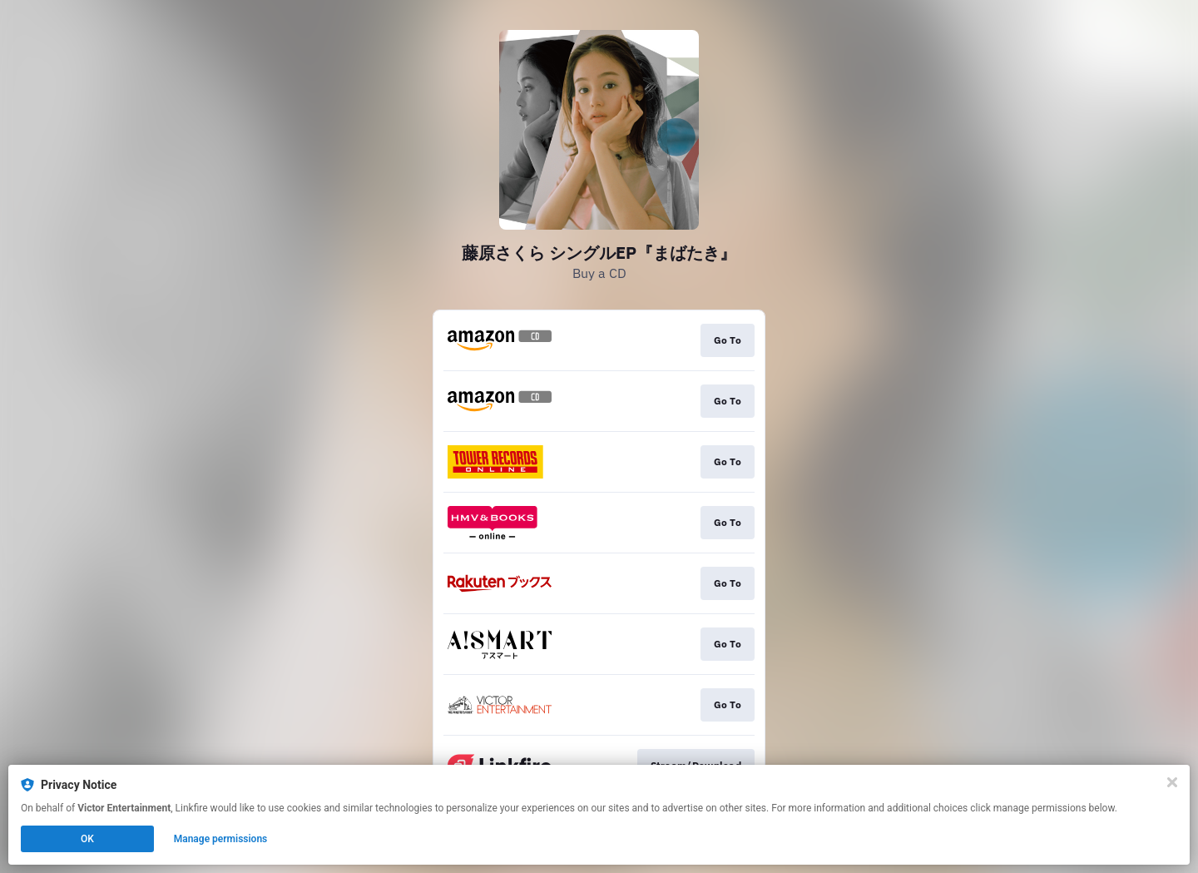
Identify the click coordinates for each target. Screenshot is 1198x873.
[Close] (1172, 782)
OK (87, 839)
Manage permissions (221, 839)
